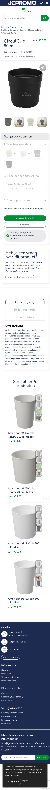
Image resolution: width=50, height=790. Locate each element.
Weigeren (25, 781)
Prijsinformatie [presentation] (25, 309)
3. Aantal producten (17, 200)
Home (4, 27)
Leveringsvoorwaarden (12, 713)
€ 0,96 (14, 551)
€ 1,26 (14, 607)
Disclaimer (6, 724)
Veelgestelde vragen (11, 677)
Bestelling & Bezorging (12, 697)
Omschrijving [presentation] (25, 302)
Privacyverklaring (9, 720)
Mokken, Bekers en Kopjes (13, 30)
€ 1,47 (14, 441)
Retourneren (7, 700)
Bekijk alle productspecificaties (19, 56)
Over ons (5, 670)
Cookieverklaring (9, 716)
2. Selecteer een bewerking (21, 176)
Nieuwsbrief (6, 674)
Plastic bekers (34, 30)
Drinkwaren (15, 27)
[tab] (24, 302)
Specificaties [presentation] (25, 317)
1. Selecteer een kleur (17, 144)
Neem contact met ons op (19, 277)
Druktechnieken (8, 681)
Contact (5, 693)
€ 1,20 (14, 496)
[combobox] (21, 18)
